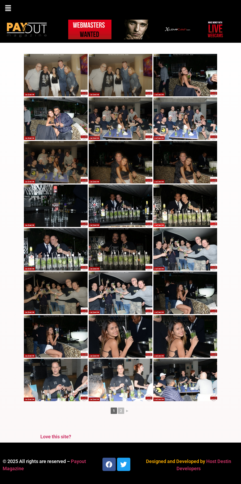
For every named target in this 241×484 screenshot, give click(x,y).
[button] (120, 8)
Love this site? (55, 436)
